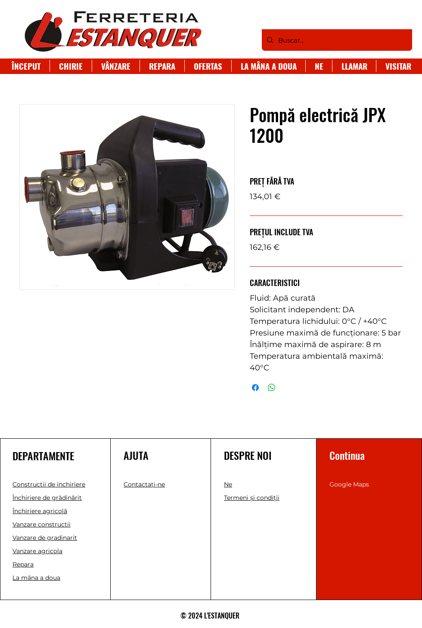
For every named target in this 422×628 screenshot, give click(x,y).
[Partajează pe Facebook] (255, 387)
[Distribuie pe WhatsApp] (272, 387)
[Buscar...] (336, 40)
